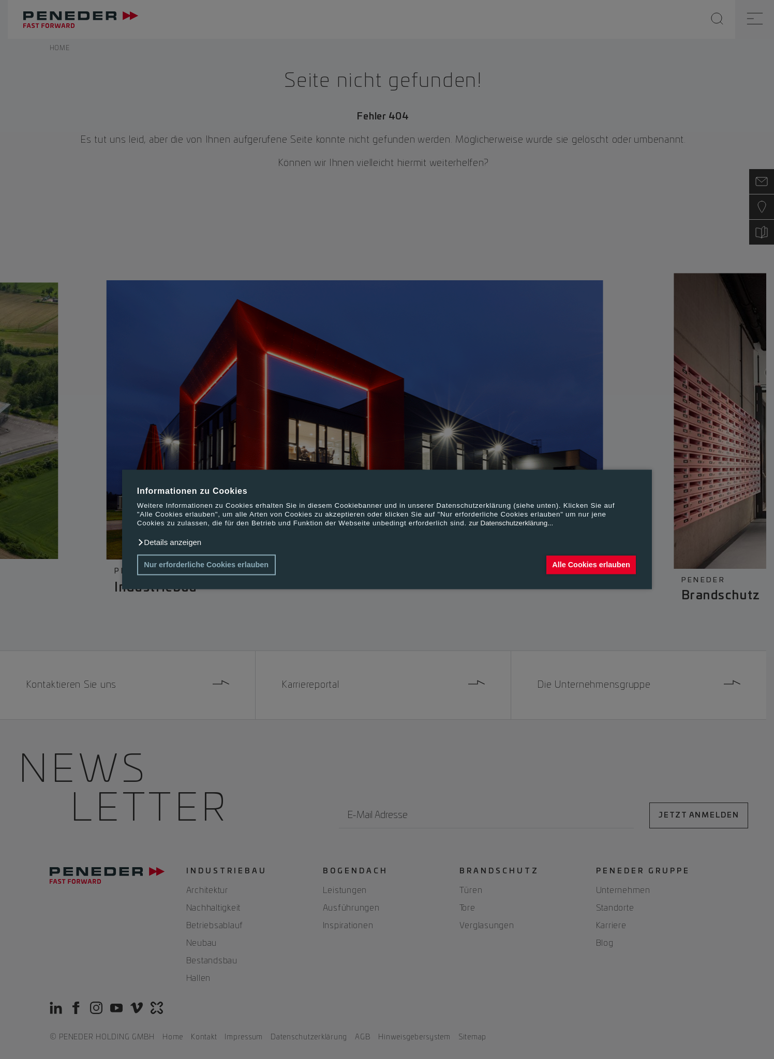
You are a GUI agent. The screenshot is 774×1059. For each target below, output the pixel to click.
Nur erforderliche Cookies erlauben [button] (206, 565)
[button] (169, 542)
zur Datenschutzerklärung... (511, 523)
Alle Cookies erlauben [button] (591, 565)
